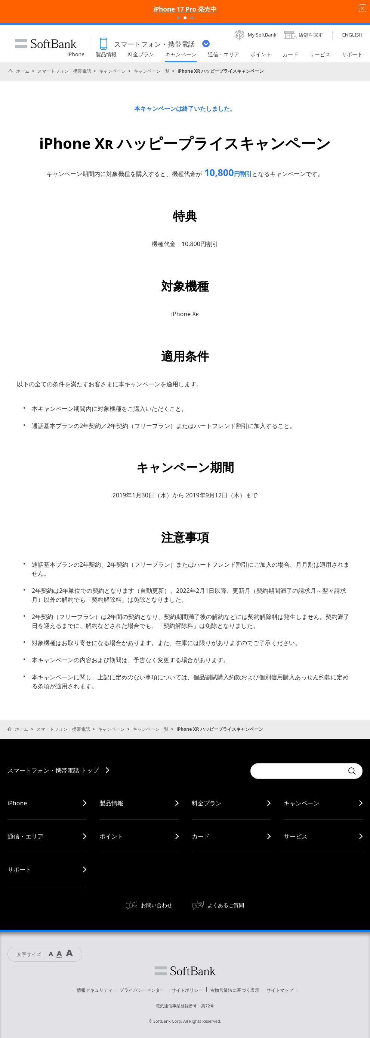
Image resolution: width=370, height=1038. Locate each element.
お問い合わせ (156, 905)
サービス (296, 836)
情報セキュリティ (94, 990)
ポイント (111, 836)
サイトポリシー (187, 990)
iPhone (17, 803)
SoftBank (45, 44)
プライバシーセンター (142, 990)
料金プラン (207, 803)
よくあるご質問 (225, 905)
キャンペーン (112, 71)
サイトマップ (279, 990)
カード (201, 836)
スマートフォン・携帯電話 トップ (53, 770)
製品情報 (111, 803)
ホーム (23, 71)
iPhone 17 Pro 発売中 (185, 9)
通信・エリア (25, 836)
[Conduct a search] (297, 771)
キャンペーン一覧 (152, 71)
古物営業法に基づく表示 (234, 990)
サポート (19, 869)
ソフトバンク (185, 971)
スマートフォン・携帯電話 (64, 71)
